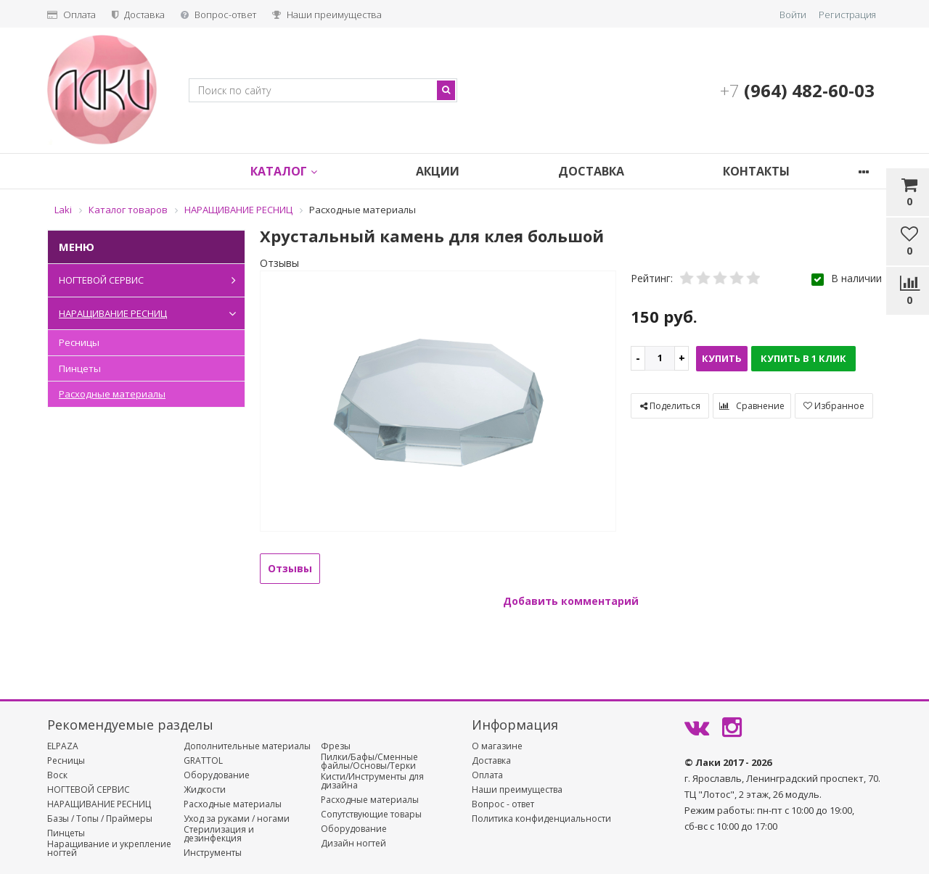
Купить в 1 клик (803, 358)
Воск (57, 775)
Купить (722, 358)
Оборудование (217, 775)
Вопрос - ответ (503, 804)
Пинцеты (80, 368)
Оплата (71, 14)
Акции (458, 171)
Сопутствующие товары (371, 814)
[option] (438, 402)
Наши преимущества (327, 14)
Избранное (833, 406)
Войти (792, 14)
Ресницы (79, 342)
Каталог (296, 171)
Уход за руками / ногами (237, 819)
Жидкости (205, 790)
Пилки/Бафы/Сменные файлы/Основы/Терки (369, 761)
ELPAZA (62, 746)
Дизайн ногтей (353, 843)
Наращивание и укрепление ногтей (109, 848)
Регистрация (847, 14)
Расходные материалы (112, 393)
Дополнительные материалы (247, 746)
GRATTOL (203, 760)
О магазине (497, 746)
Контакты (792, 171)
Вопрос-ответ (218, 14)
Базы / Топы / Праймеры (99, 819)
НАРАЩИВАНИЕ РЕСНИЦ (150, 313)
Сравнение (752, 406)
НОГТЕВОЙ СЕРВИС (150, 280)
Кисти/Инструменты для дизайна (372, 781)
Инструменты (213, 853)
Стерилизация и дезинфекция (219, 834)
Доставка (138, 14)
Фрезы (336, 746)
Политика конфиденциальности (541, 819)
